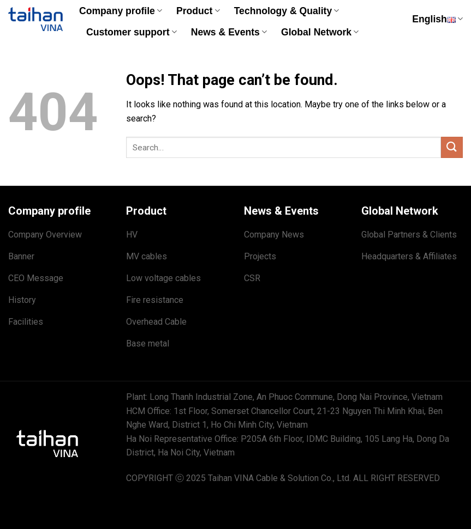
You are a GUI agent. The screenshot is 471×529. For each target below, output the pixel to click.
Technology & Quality (286, 10)
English (437, 19)
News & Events (229, 32)
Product (198, 10)
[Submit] (452, 147)
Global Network (320, 32)
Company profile (120, 10)
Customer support (131, 32)
